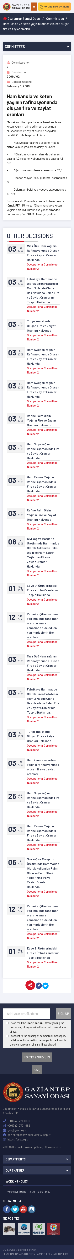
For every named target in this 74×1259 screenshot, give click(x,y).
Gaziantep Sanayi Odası (21, 18)
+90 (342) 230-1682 (16, 1125)
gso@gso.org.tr (14, 1130)
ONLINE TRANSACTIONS (54, 6)
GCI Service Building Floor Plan (19, 1249)
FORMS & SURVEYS (37, 1057)
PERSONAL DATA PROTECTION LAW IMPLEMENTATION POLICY (35, 1254)
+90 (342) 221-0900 (16, 1121)
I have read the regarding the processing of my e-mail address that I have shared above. (38, 1027)
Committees (55, 18)
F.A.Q (37, 1069)
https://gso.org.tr (16, 1139)
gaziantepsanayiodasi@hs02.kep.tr (26, 1134)
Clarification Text (38, 1023)
